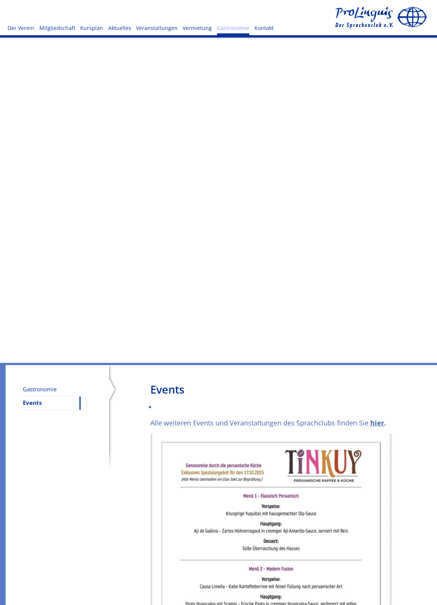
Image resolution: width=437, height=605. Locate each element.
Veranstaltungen (157, 27)
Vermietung (197, 27)
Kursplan (91, 27)
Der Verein (20, 27)
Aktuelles (119, 27)
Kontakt (264, 27)
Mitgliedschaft (57, 27)
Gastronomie (233, 27)
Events (32, 403)
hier (377, 422)
